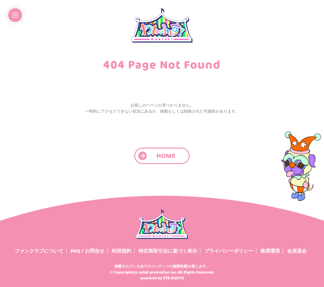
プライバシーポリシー (228, 250)
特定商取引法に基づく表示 (168, 250)
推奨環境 (270, 250)
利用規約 (121, 250)
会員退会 (297, 250)
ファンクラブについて (39, 250)
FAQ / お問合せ (87, 250)
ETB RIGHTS (173, 278)
